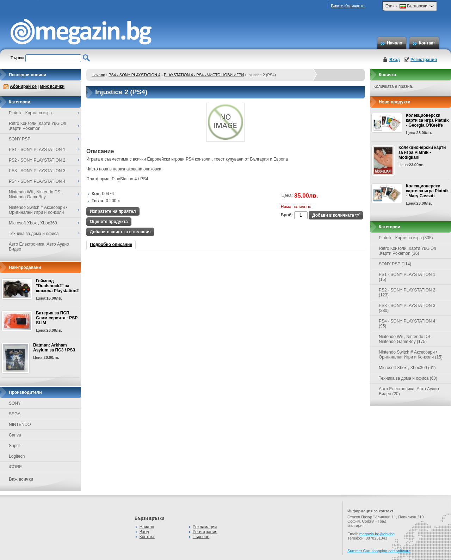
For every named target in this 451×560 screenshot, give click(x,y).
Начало (394, 43)
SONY (15, 403)
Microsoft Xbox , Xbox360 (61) (407, 367)
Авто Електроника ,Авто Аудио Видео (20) (409, 391)
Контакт (427, 43)
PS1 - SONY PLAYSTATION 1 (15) (407, 277)
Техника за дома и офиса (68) (408, 378)
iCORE (15, 466)
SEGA (14, 413)
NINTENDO (20, 424)
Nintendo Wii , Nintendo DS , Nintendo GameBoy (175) (406, 339)
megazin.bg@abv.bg (377, 534)
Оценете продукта (109, 221)
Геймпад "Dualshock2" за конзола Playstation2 (57, 285)
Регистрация (423, 59)
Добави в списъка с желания (120, 231)
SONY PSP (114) (395, 263)
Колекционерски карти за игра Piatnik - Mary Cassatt (427, 190)
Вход (394, 59)
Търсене (201, 536)
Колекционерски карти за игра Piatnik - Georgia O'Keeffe (427, 120)
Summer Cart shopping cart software (378, 551)
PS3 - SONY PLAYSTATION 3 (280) (407, 308)
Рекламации (205, 526)
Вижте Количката (347, 6)
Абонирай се (23, 86)
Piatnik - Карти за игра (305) (406, 237)
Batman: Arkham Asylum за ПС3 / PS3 (54, 348)
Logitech (17, 456)
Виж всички (52, 86)
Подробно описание (111, 244)
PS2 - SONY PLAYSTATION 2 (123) (407, 292)
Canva (15, 435)
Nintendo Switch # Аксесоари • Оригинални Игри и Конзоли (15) (411, 355)
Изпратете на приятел (113, 211)
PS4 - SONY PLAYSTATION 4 (134, 75)
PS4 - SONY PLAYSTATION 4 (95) (407, 324)
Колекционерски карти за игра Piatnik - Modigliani (422, 152)
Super (14, 445)
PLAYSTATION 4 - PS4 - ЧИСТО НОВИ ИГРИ (204, 75)
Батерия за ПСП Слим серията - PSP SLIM (57, 318)
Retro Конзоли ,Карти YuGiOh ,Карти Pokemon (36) (407, 251)
